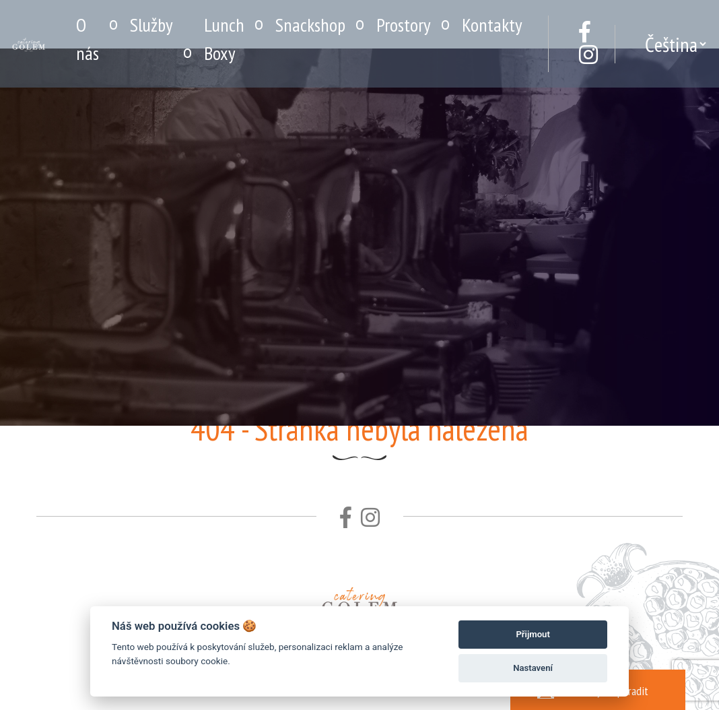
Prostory (403, 24)
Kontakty (492, 24)
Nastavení (533, 668)
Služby (151, 24)
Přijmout (532, 634)
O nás (87, 38)
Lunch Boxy (224, 38)
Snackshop (310, 24)
